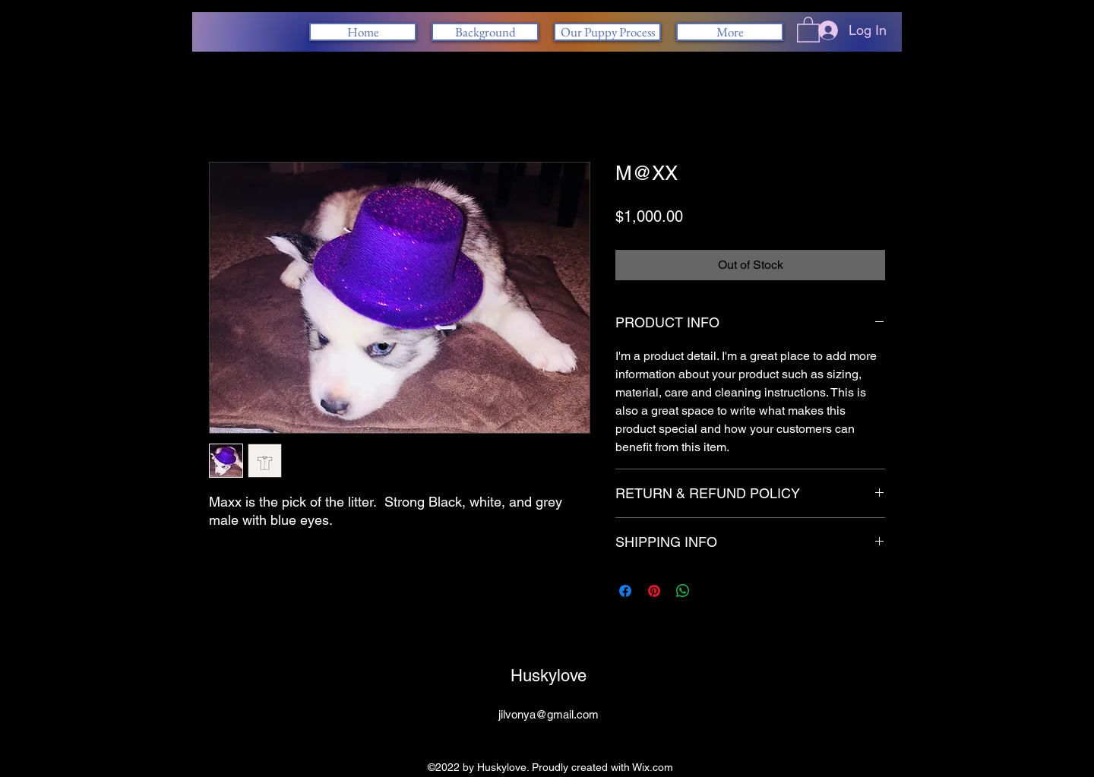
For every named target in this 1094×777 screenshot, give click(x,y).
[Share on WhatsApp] (683, 591)
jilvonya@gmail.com (548, 714)
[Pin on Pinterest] (654, 591)
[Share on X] (712, 591)
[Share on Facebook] (625, 591)
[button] (808, 29)
